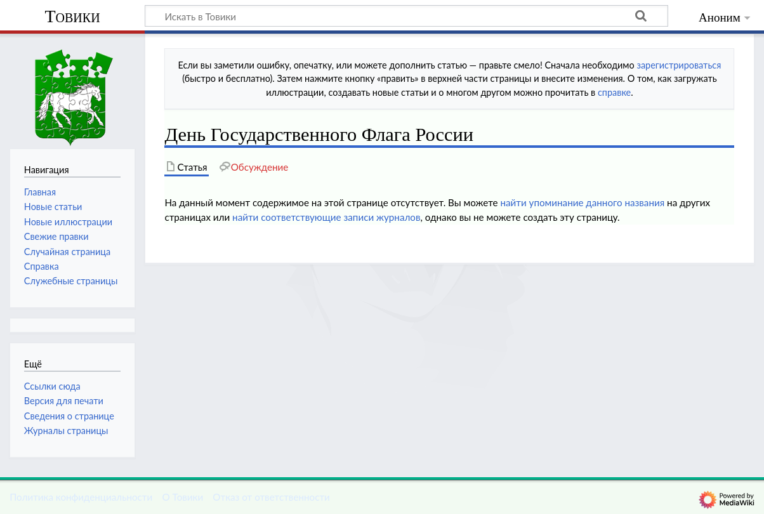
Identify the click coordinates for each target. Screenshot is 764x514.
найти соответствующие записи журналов (326, 217)
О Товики (182, 497)
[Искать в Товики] (406, 16)
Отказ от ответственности (271, 497)
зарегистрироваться (678, 65)
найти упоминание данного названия (582, 202)
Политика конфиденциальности (81, 497)
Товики (72, 16)
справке (614, 92)
